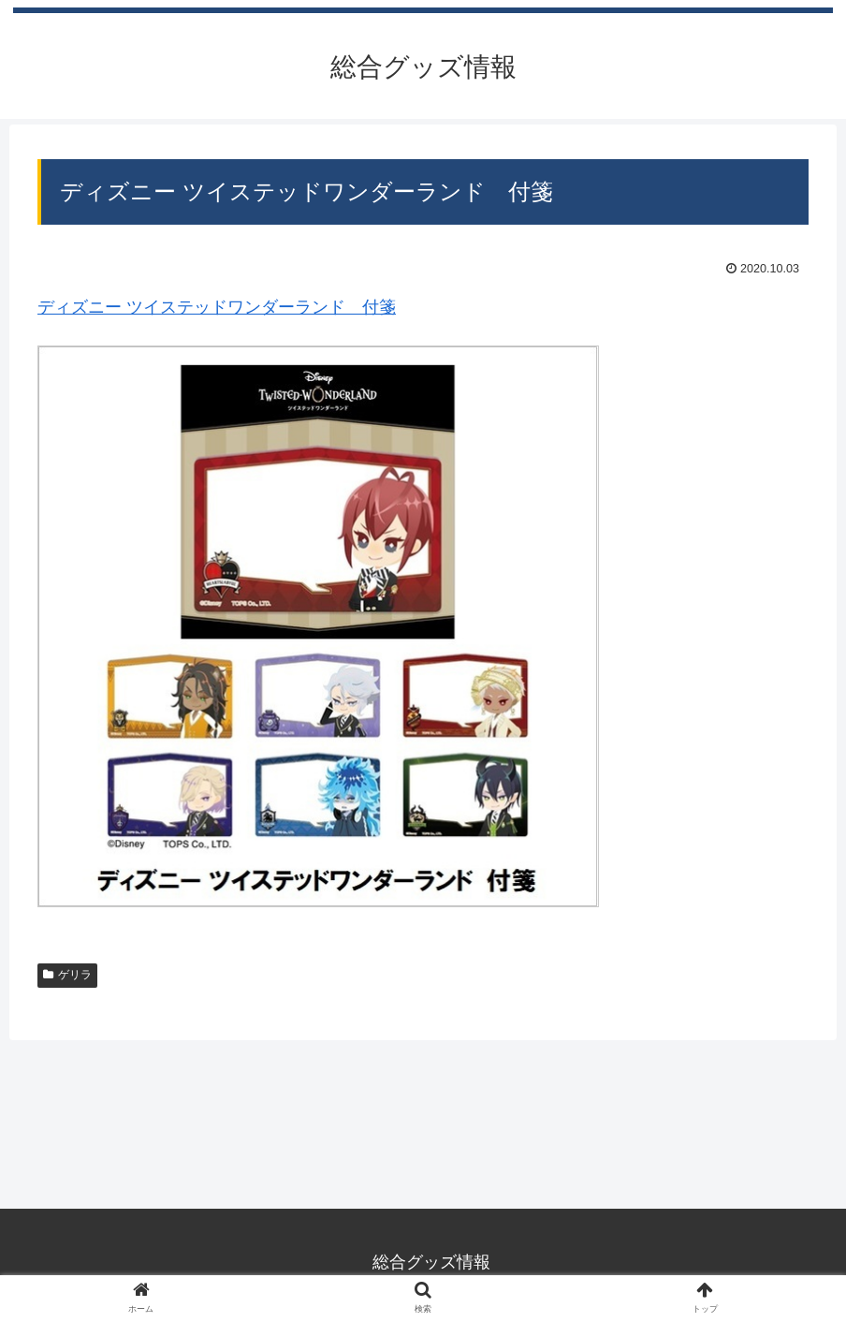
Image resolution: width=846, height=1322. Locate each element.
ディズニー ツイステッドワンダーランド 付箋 (216, 307)
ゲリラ (67, 974)
